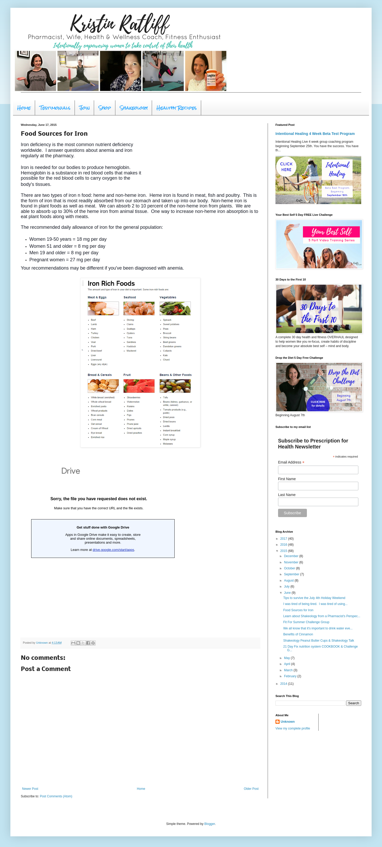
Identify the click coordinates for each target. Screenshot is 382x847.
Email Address (291, 462)
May (287, 658)
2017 (284, 538)
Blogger (209, 824)
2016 (284, 544)
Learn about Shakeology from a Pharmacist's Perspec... (321, 616)
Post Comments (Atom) (56, 796)
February (290, 676)
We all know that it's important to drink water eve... (318, 628)
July (287, 586)
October (290, 568)
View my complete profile (292, 728)
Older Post (251, 789)
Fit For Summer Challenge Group (306, 622)
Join (84, 108)
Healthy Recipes (176, 108)
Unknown (288, 722)
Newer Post (30, 789)
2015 (284, 551)
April (287, 664)
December (291, 556)
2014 (284, 684)
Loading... (99, 546)
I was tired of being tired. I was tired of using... (315, 604)
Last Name (287, 495)
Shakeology (134, 108)
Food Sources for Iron (298, 610)
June (288, 593)
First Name (287, 479)
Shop (104, 108)
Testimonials (54, 108)
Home (24, 108)
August (289, 580)
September (292, 574)
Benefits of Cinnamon (298, 634)
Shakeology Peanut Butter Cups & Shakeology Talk (318, 640)
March (289, 670)
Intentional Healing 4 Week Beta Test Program (315, 134)
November (291, 562)
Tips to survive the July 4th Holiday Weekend (314, 598)
